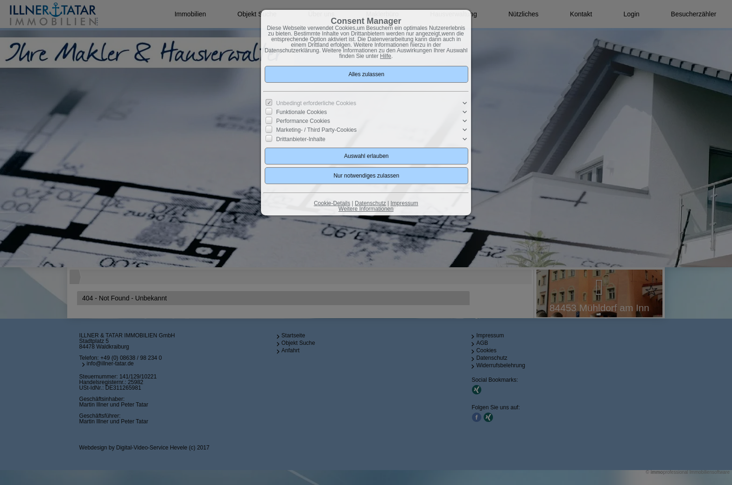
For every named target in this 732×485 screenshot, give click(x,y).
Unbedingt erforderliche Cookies (316, 103)
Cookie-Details (332, 203)
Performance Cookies (303, 121)
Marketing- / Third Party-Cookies (316, 130)
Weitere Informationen (366, 209)
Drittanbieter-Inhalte (300, 139)
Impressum (404, 203)
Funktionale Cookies (301, 112)
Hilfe (385, 56)
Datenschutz (370, 203)
